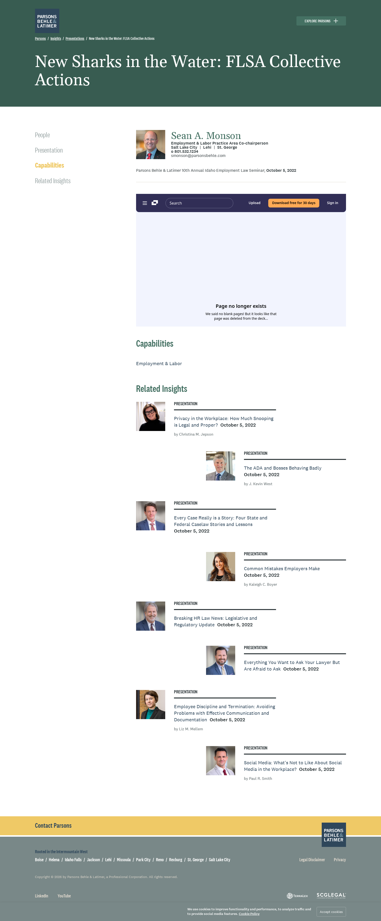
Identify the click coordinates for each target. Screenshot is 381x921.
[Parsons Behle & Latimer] (47, 21)
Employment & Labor (159, 363)
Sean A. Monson (206, 136)
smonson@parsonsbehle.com (198, 155)
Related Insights (52, 180)
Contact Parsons (53, 825)
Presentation (49, 150)
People (42, 134)
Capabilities (49, 165)
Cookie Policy (249, 914)
